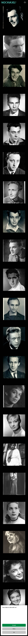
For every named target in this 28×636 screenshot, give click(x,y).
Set (14, 632)
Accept (14, 625)
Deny (14, 628)
